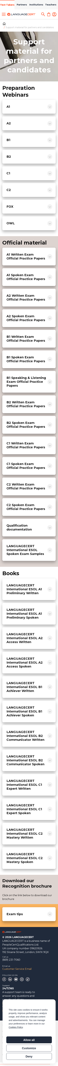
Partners (22, 4)
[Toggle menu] (3, 14)
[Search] (43, 14)
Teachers (50, 4)
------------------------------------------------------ (25, 1064)
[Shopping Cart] (48, 14)
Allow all (29, 1040)
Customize (29, 1048)
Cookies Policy (16, 1027)
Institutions (36, 4)
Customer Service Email (17, 968)
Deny (29, 1056)
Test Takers (7, 4)
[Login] (54, 14)
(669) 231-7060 (11, 959)
